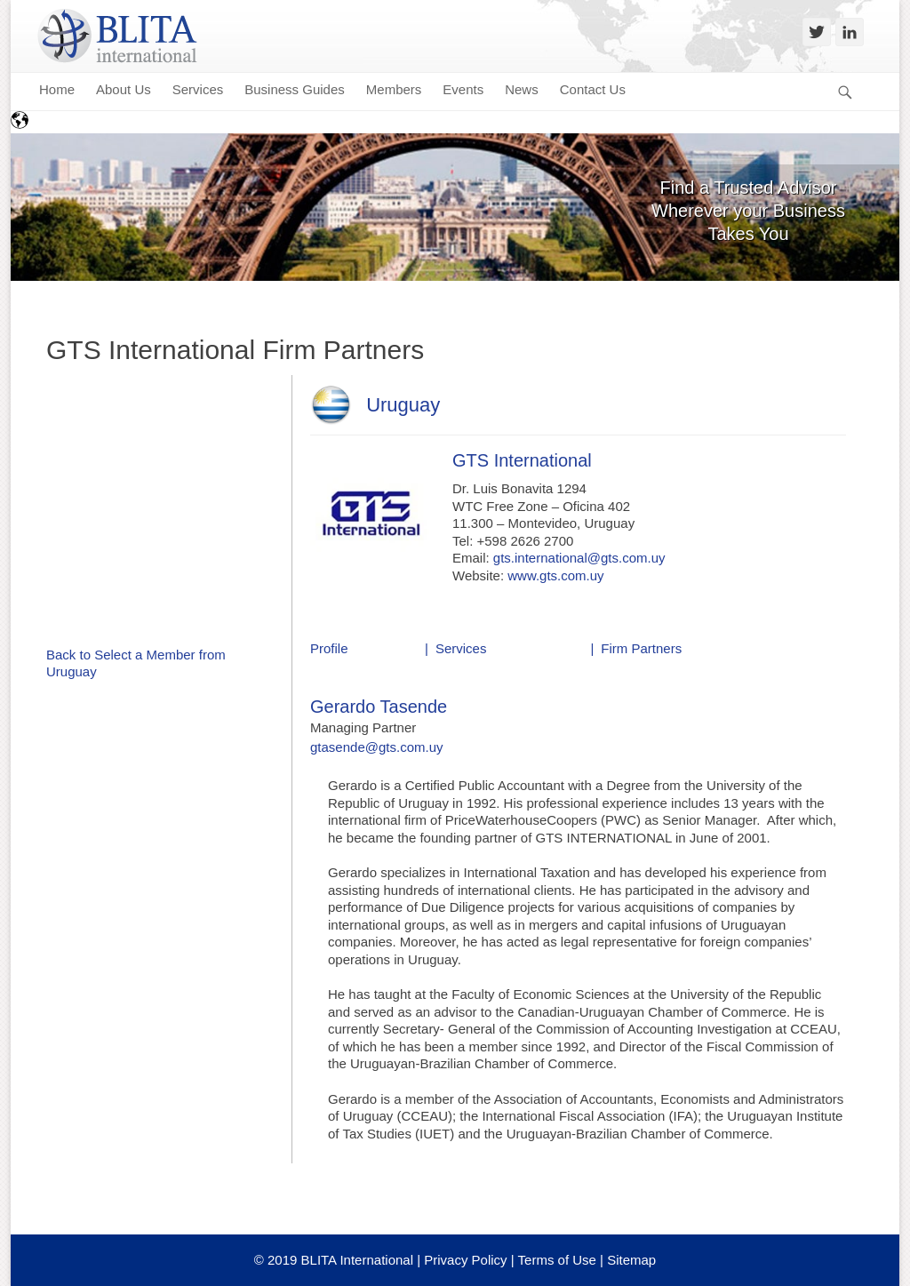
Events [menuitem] (463, 89)
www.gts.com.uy (555, 575)
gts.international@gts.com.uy (579, 557)
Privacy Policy (465, 1259)
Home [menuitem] (57, 89)
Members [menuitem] (394, 89)
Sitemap (631, 1259)
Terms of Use (557, 1259)
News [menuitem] (522, 89)
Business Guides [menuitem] (294, 89)
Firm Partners (641, 648)
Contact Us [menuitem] (593, 89)
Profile (329, 648)
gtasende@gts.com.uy (376, 747)
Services (461, 648)
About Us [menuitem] (123, 89)
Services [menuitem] (198, 89)
